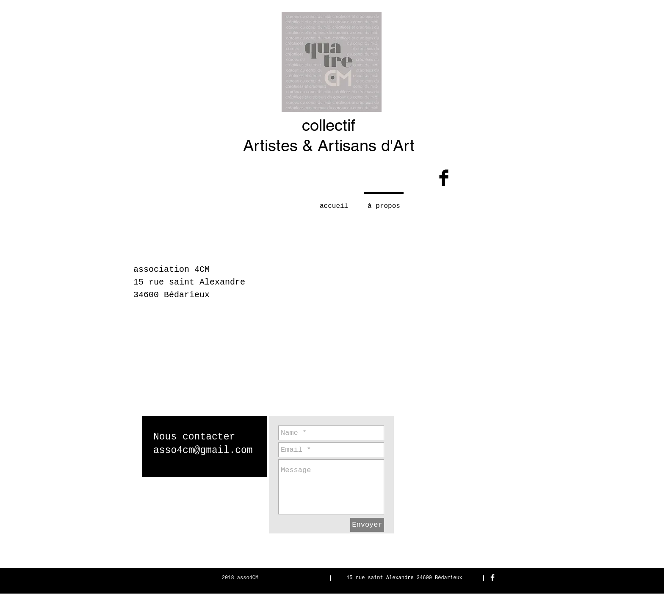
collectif (328, 125)
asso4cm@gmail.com (203, 450)
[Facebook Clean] (492, 577)
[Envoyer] (367, 525)
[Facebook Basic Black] (443, 177)
